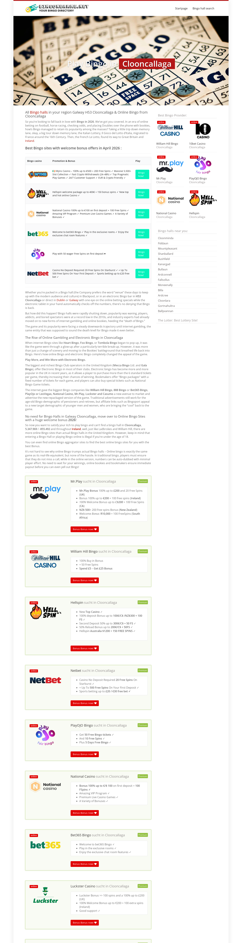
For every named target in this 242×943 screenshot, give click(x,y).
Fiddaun (163, 243)
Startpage (181, 8)
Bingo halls (39, 112)
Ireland (29, 141)
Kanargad (164, 264)
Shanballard (165, 254)
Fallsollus (164, 280)
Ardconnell (165, 274)
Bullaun (163, 269)
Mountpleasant (167, 248)
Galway (73, 345)
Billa (160, 290)
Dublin (61, 345)
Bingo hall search (203, 8)
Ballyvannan (165, 311)
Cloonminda (165, 238)
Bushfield (164, 259)
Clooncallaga (106, 526)
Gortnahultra (166, 306)
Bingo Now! (141, 174)
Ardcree (163, 295)
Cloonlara (164, 300)
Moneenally (165, 285)
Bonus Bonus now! (85, 574)
